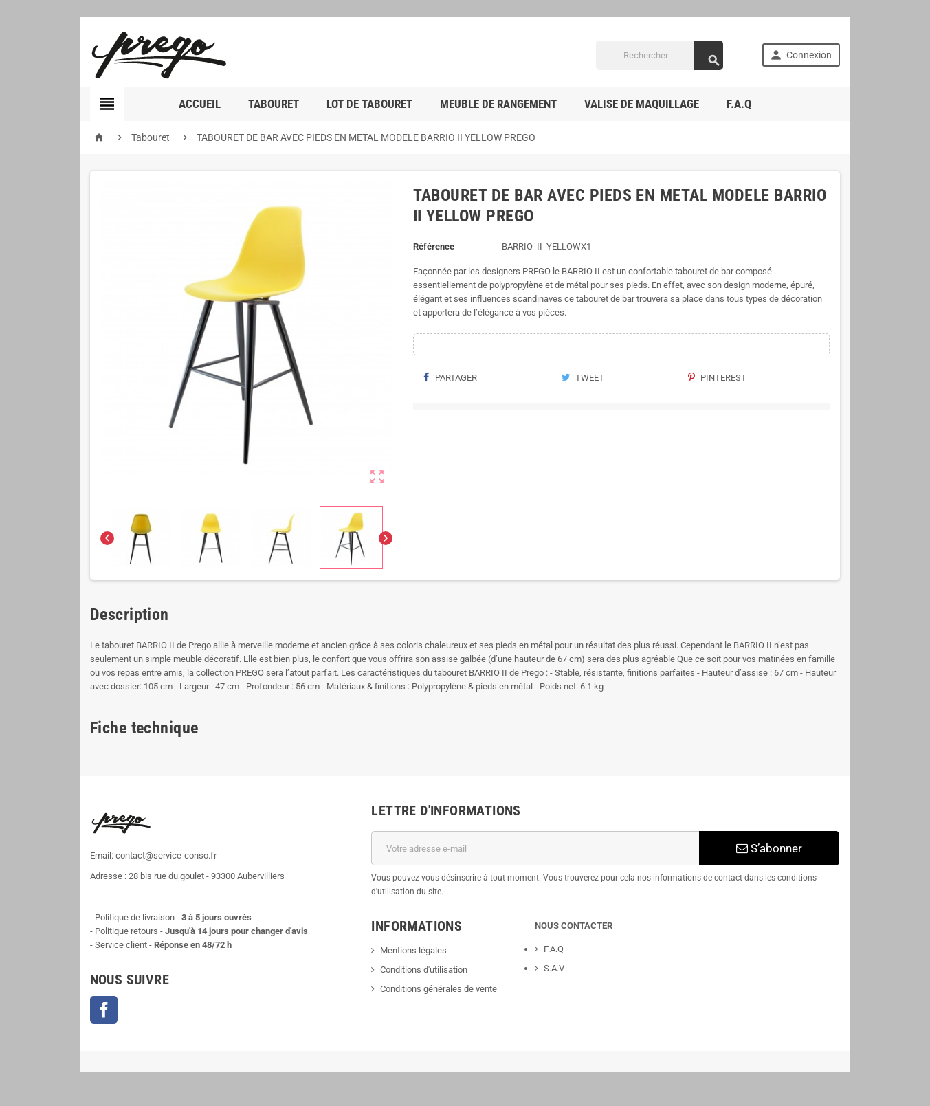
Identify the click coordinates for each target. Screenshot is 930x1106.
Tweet (578, 378)
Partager (446, 378)
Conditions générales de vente (432, 989)
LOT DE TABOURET (369, 104)
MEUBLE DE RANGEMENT (498, 104)
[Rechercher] (682, 55)
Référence (429, 246)
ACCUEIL (200, 104)
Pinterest (713, 378)
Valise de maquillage (641, 104)
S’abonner (788, 848)
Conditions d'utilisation (417, 969)
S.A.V (557, 968)
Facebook (80, 1010)
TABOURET (273, 104)
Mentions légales (407, 950)
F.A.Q (739, 104)
